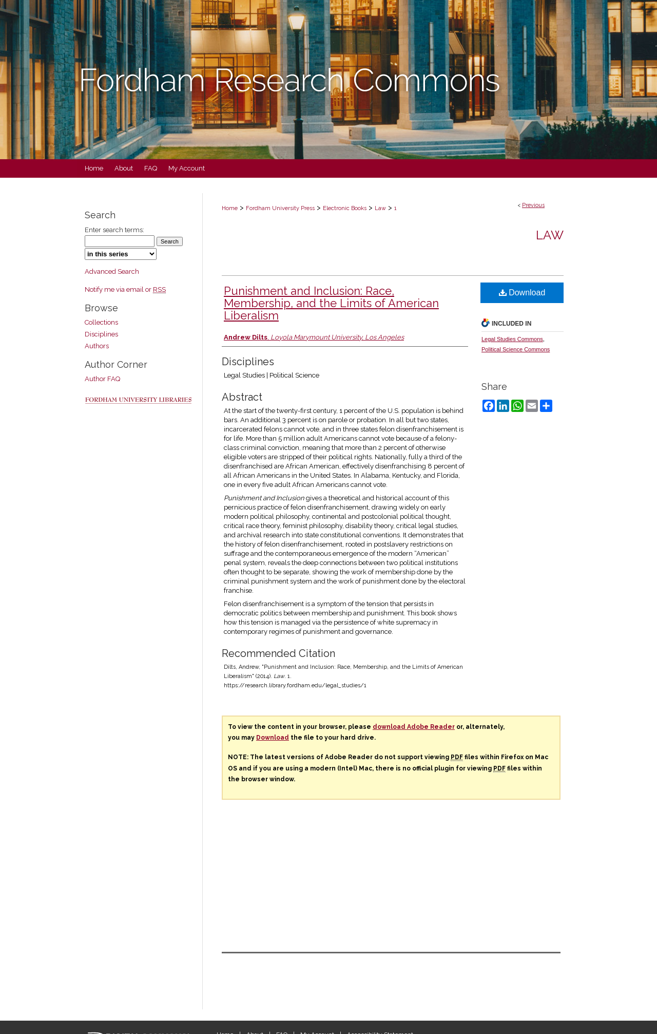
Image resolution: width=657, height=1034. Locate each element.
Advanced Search (112, 271)
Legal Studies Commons (512, 339)
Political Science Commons (515, 349)
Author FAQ (102, 379)
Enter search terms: (114, 230)
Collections (101, 322)
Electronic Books (344, 208)
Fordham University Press (280, 208)
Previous (533, 205)
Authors (97, 346)
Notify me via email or (125, 289)
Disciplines (101, 334)
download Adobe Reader (414, 726)
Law (380, 208)
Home (230, 208)
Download (522, 292)
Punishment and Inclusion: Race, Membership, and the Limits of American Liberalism (331, 303)
